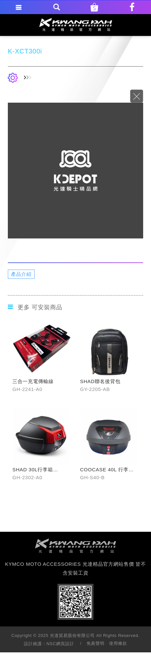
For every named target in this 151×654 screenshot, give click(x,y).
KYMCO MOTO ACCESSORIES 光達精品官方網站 (75, 24)
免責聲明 (95, 643)
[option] (75, 170)
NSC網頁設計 (60, 643)
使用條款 (118, 643)
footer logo (75, 546)
